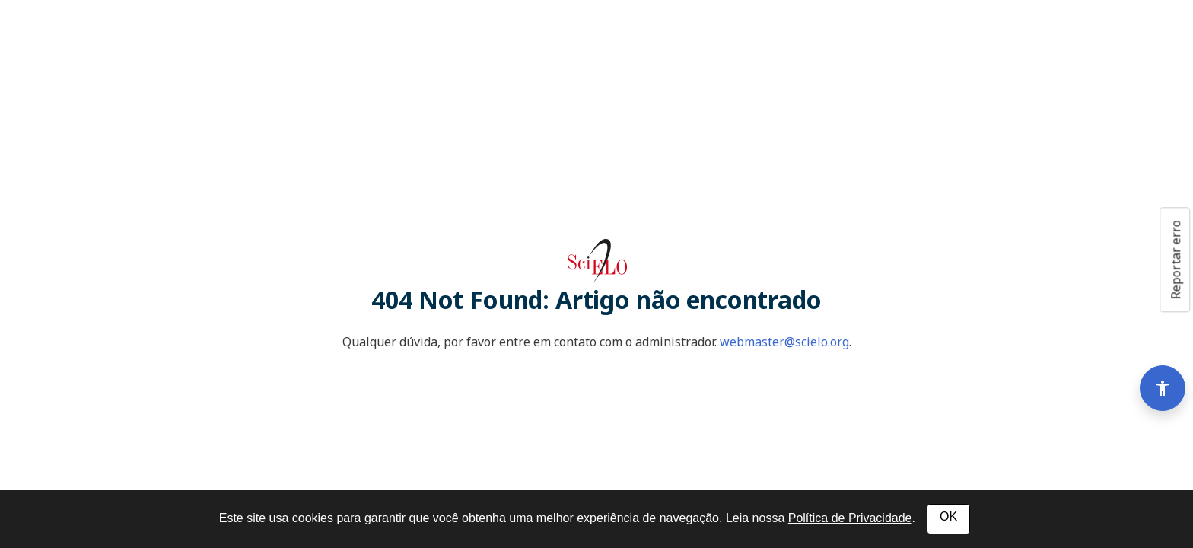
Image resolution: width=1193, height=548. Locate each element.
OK (948, 516)
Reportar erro (1175, 259)
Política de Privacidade (850, 517)
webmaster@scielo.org (784, 341)
